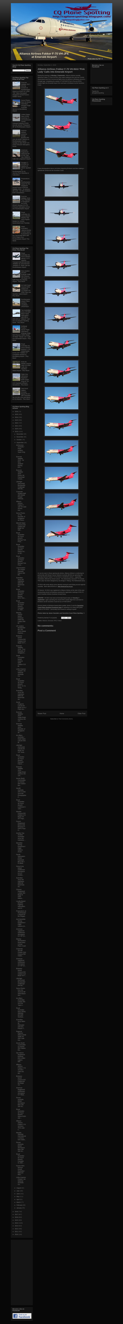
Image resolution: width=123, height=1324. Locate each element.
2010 (16, 1234)
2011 (16, 1231)
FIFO (55, 620)
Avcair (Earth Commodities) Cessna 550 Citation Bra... (21, 782)
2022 (16, 423)
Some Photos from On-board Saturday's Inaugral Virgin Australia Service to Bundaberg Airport (22, 105)
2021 (16, 426)
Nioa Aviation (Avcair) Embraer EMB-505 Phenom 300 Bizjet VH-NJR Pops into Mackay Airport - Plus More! (22, 276)
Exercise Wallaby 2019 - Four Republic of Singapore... (21, 649)
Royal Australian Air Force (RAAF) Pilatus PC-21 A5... (20, 549)
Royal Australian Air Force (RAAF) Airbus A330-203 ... (21, 1113)
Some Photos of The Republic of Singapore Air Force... (20, 516)
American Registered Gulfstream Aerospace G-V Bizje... (20, 1091)
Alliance (44, 620)
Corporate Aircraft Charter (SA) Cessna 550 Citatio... (21, 952)
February (20, 1205)
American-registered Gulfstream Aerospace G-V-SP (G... (21, 932)
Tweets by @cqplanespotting (98, 92)
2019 (16, 431)
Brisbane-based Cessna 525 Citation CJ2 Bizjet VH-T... (21, 639)
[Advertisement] (61, 694)
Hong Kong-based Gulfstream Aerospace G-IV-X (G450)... (20, 870)
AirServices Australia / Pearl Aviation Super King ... (20, 449)
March (19, 1202)
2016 (16, 1217)
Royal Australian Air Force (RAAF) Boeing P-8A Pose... (21, 537)
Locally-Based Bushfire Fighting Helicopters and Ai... (20, 904)
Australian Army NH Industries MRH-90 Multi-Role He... (20, 582)
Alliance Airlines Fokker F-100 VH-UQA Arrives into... (21, 506)
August (19, 1188)
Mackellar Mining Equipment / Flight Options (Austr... (21, 847)
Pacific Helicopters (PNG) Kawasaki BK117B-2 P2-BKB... (20, 859)
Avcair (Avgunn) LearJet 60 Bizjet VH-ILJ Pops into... (21, 705)
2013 (16, 1226)
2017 (16, 1214)
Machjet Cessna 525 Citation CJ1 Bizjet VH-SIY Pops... (21, 815)
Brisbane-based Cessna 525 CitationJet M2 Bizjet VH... (21, 1080)
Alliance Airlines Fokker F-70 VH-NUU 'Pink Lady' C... (21, 1125)
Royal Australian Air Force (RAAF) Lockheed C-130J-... (21, 804)
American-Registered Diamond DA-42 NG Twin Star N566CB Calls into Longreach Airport (22, 154)
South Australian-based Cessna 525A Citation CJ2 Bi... (21, 661)
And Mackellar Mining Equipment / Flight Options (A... (21, 922)
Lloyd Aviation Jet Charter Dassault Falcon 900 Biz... (20, 571)
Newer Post (42, 713)
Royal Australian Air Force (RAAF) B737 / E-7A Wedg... (21, 683)
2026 (16, 411)
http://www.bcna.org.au (65, 586)
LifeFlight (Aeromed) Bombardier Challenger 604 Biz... (20, 485)
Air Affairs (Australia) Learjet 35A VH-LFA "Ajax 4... (20, 1001)
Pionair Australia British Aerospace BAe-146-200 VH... (20, 1102)
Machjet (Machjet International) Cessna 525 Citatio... (21, 1136)
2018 (16, 1211)
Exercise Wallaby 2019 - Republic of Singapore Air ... (20, 728)
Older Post (81, 713)
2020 (16, 429)
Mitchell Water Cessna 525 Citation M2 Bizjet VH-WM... (21, 526)
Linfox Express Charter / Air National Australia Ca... (21, 672)
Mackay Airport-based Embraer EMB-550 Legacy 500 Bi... (20, 618)
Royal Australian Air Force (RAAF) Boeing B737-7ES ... (21, 593)
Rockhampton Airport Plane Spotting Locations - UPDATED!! (25, 303)
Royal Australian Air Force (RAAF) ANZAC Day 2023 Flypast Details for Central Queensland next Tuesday (21, 218)
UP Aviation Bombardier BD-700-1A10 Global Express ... (21, 629)
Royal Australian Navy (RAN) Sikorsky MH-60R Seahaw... (21, 1012)
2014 (16, 1223)
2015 (16, 1220)
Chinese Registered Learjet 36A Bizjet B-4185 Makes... (20, 894)
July (18, 1191)
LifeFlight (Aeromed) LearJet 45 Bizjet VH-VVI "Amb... (20, 748)
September (20, 442)
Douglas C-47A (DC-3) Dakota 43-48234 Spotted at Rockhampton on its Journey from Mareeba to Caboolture (22, 169)
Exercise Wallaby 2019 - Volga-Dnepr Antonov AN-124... (21, 716)
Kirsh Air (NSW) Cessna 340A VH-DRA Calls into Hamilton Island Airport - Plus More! (22, 366)
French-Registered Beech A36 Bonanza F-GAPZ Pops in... (20, 826)
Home (62, 713)
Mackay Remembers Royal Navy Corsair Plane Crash (21, 942)
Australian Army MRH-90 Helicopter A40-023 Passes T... (20, 1024)
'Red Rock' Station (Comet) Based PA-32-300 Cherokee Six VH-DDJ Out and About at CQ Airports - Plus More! (21, 394)
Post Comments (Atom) (66, 719)
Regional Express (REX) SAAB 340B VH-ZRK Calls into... (21, 1036)
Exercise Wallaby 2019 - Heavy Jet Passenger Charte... (20, 474)
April (18, 1199)
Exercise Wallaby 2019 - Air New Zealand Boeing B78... (20, 462)
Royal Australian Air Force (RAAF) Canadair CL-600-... (20, 605)
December (20, 434)
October (19, 439)
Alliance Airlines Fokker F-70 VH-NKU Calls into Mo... (21, 1069)
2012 (16, 1229)
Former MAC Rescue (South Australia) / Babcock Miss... (20, 1170)
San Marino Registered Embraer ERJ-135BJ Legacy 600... (20, 1057)
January (19, 1208)
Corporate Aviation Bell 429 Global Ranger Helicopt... (21, 495)
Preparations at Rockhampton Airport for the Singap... (21, 913)
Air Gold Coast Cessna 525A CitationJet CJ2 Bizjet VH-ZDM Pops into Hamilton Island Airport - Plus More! (22, 290)
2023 (16, 420)
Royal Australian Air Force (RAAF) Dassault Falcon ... (20, 759)
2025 (16, 414)
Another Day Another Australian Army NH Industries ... (21, 836)
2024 (16, 417)
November (20, 437)
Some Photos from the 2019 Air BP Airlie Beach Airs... (21, 991)
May (18, 1196)
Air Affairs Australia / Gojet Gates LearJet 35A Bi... (21, 738)
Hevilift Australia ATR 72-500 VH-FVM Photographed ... (21, 792)
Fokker (60, 620)
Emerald (50, 620)
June (18, 1194)
